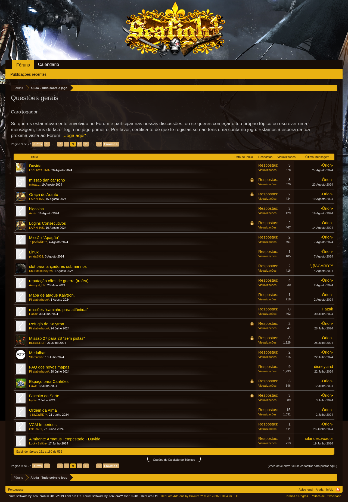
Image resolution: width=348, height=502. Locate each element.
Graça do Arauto (43, 194)
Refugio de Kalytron (46, 324)
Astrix (33, 213)
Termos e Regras (296, 496)
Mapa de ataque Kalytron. (52, 295)
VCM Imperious (43, 424)
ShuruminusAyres (41, 270)
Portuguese (15, 489)
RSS (338, 489)
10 (79, 144)
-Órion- (327, 165)
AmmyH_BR (37, 285)
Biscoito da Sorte (44, 396)
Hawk (33, 385)
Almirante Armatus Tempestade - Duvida (64, 439)
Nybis (33, 400)
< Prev (37, 144)
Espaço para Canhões (49, 381)
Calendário (48, 64)
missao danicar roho (47, 180)
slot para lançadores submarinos (58, 266)
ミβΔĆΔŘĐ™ (38, 242)
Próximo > (111, 144)
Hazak (33, 314)
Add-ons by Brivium (200, 496)
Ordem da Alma (43, 410)
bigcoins (36, 209)
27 (99, 144)
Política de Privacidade (326, 496)
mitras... (34, 184)
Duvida (35, 166)
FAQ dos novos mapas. (49, 367)
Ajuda (320, 489)
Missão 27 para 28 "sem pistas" (57, 338)
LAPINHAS (36, 199)
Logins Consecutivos (47, 223)
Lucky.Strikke (38, 443)
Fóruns (23, 65)
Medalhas (37, 353)
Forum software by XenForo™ (121, 496)
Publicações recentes (28, 74)
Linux (34, 252)
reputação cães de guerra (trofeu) (58, 281)
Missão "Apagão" (44, 238)
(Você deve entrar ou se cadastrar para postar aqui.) (302, 466)
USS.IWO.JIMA (39, 170)
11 (86, 144)
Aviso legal (306, 489)
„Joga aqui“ (74, 135)
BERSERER (37, 342)
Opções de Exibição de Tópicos (174, 459)
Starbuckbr (36, 357)
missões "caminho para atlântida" (58, 309)
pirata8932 (36, 256)
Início (329, 489)
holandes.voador (318, 438)
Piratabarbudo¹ (39, 299)
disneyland (323, 366)
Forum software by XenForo (44, 496)
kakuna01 (35, 429)
